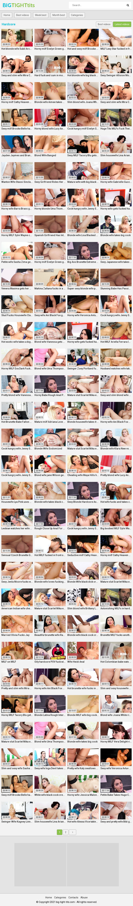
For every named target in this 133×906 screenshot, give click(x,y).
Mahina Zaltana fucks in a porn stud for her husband (50, 288)
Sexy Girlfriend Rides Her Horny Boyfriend (50, 182)
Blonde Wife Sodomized (48, 448)
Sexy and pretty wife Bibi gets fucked (116, 821)
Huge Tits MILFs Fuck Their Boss (116, 128)
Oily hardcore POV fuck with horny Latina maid (50, 661)
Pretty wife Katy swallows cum (83, 768)
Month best (58, 15)
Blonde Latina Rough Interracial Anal (50, 715)
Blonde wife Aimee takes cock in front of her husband (50, 102)
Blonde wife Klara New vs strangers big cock (116, 448)
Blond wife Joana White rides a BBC (116, 715)
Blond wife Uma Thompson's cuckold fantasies (50, 368)
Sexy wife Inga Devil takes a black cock (50, 768)
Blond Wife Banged (45, 155)
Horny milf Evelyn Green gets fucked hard (50, 48)
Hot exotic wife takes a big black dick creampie (17, 341)
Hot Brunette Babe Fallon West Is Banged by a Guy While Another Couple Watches (17, 421)
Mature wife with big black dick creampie (83, 182)
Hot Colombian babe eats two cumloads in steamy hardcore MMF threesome (116, 661)
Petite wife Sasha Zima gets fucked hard (17, 262)
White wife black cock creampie (50, 795)
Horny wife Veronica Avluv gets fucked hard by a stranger (83, 315)
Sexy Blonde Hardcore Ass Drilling (83, 501)
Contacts (73, 897)
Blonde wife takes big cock (115, 235)
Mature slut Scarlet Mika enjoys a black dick (83, 395)
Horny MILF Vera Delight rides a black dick (116, 741)
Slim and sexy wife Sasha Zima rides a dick (17, 768)
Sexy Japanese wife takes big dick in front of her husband (116, 262)
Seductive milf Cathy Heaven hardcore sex (83, 555)
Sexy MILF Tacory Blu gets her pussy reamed (83, 155)
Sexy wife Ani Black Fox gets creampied (50, 315)
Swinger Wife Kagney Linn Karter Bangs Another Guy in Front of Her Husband (17, 821)
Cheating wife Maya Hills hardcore (83, 475)
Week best (40, 15)
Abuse (84, 897)
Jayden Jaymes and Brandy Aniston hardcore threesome (17, 155)
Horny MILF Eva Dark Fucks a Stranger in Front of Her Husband (17, 368)
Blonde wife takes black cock (50, 501)
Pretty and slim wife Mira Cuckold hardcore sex (17, 688)
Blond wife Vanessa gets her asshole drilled (50, 341)
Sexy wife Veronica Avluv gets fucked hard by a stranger (116, 768)
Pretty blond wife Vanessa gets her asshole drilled (17, 395)
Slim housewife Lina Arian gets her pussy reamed (116, 155)
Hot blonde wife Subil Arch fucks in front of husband (17, 48)
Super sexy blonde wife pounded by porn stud (83, 288)
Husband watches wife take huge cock (116, 368)
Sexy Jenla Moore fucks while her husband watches (17, 581)
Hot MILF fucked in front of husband (50, 555)
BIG (12, 5)
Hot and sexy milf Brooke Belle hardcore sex (83, 48)
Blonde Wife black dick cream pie (83, 581)
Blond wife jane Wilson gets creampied (50, 475)
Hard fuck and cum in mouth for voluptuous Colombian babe (50, 75)
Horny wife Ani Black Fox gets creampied (116, 421)
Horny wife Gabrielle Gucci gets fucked (116, 182)
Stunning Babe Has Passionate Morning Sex (116, 288)
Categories (77, 15)
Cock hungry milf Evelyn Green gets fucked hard (83, 128)
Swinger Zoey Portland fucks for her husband (83, 368)
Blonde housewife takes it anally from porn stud (83, 421)
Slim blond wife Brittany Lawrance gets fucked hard (83, 608)
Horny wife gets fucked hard (116, 208)
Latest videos (122, 24)
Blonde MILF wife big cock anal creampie (83, 715)
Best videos (22, 15)
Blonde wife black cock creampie (83, 635)
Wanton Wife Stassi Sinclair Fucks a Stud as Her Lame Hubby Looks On (17, 182)
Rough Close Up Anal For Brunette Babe (50, 528)
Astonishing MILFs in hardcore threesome (116, 608)
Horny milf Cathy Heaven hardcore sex (17, 102)
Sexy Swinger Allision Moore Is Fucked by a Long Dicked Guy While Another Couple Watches (116, 75)
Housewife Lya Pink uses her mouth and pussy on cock (17, 501)
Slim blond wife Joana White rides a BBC (83, 102)
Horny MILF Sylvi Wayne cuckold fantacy (17, 235)
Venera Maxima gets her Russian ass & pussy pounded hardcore (17, 288)
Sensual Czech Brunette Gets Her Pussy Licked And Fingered (17, 555)
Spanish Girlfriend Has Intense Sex (50, 235)
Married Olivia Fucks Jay (15, 635)
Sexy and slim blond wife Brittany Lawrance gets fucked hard (116, 395)
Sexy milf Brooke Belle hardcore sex (17, 128)
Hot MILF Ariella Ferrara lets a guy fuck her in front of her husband (116, 341)
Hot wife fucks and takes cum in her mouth (116, 501)
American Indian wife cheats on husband (17, 608)
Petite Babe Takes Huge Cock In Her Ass (116, 795)
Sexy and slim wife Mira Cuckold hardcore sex (17, 75)
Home (7, 15)
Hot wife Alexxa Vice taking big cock (83, 821)
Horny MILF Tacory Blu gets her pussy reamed (17, 715)
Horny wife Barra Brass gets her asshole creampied (17, 208)
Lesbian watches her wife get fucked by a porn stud (17, 528)
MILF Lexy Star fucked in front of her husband (116, 48)
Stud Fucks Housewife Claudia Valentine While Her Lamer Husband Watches (17, 315)
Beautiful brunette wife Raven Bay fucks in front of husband (50, 635)
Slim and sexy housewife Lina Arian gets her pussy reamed (116, 688)
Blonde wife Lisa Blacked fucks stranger (83, 235)
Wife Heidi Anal (76, 661)
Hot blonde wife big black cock (83, 75)
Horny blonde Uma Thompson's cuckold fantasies (50, 208)
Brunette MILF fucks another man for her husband (116, 635)
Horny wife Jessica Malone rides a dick (83, 795)
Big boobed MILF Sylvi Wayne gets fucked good (116, 528)
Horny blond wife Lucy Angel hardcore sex (50, 128)
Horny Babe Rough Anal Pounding (50, 395)
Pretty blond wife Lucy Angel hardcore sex (116, 475)
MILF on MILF (8, 661)
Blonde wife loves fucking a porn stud (50, 581)
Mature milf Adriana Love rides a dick (50, 421)
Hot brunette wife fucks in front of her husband (83, 688)
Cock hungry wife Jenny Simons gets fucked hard (83, 208)
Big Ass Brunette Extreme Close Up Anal (83, 262)
